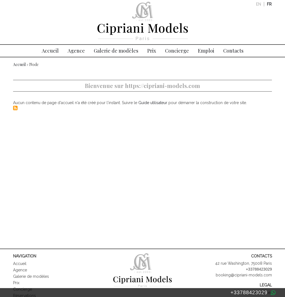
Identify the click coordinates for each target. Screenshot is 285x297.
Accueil (50, 50)
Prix (151, 50)
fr (269, 4)
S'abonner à (15, 108)
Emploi (206, 50)
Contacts (233, 50)
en (258, 4)
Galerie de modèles (116, 50)
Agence (76, 50)
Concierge (177, 50)
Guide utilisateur (152, 102)
